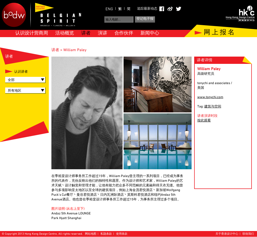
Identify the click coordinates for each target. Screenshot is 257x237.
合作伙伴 (123, 33)
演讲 (102, 33)
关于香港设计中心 (226, 234)
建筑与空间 (212, 107)
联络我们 (248, 234)
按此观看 (204, 121)
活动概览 (64, 33)
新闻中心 (149, 33)
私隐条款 (106, 234)
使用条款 (121, 234)
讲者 (86, 33)
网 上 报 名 (219, 33)
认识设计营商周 (31, 33)
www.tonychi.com (210, 97)
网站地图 (90, 234)
